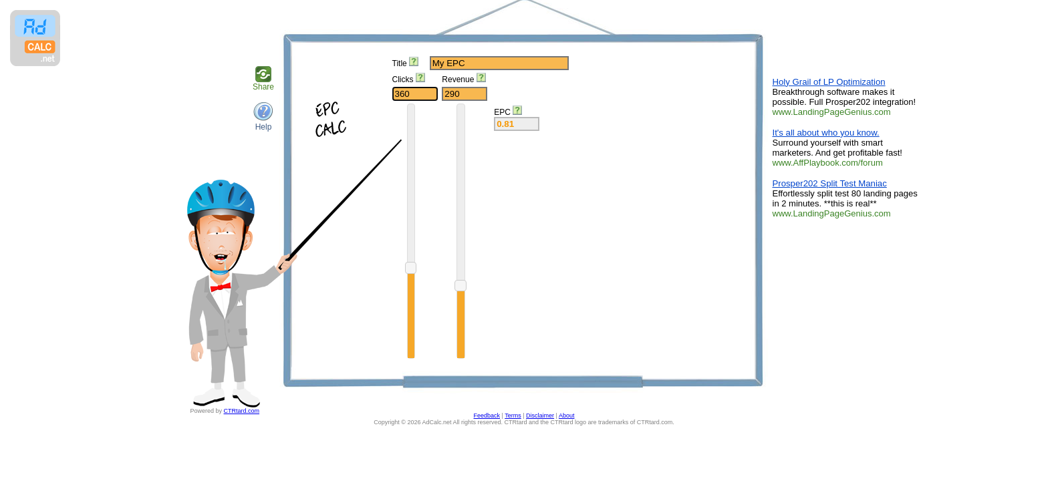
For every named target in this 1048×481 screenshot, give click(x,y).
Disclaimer (540, 415)
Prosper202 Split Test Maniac (830, 183)
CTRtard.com (242, 411)
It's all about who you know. (826, 133)
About (567, 415)
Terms (513, 415)
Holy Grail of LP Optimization (829, 82)
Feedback (487, 415)
